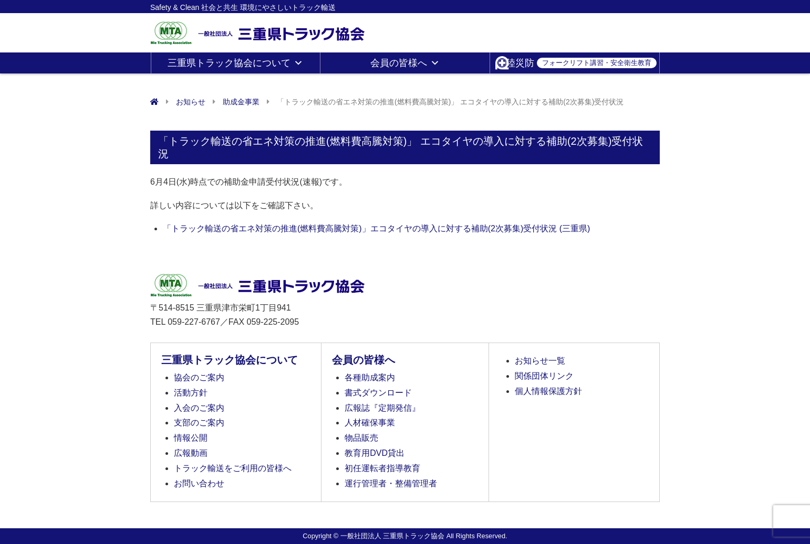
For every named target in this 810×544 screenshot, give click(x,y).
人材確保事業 (370, 422)
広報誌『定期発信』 (382, 407)
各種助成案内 (370, 377)
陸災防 (581, 63)
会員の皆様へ (405, 62)
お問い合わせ (199, 483)
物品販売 (361, 437)
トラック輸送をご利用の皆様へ (233, 468)
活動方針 (190, 392)
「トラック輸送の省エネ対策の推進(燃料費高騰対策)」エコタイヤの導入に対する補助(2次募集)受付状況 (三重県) (376, 228)
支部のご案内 (199, 422)
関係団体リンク (544, 375)
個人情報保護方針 (548, 391)
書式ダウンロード (378, 392)
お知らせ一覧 (540, 360)
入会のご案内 (199, 407)
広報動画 (190, 453)
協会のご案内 (199, 377)
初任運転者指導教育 (382, 468)
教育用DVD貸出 (374, 453)
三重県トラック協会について (235, 62)
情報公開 (190, 437)
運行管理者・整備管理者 (391, 483)
